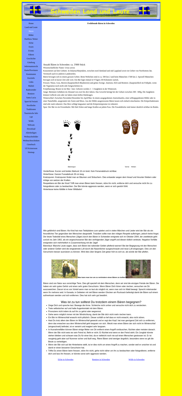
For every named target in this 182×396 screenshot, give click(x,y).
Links (31, 82)
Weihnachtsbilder (31, 137)
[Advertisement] (101, 43)
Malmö (31, 86)
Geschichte (31, 58)
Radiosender (31, 90)
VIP (31, 117)
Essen (31, 47)
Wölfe (31, 121)
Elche (31, 43)
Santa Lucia (31, 98)
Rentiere (31, 94)
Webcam (31, 125)
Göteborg (31, 62)
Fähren (31, 55)
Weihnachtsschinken (31, 140)
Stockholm (31, 105)
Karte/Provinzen (31, 70)
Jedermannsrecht (31, 66)
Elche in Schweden (65, 359)
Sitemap (31, 152)
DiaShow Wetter (31, 39)
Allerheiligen (31, 133)
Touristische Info (31, 113)
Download (31, 129)
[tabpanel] (101, 87)
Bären (31, 31)
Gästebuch (31, 144)
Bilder (31, 35)
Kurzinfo (31, 78)
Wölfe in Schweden (136, 359)
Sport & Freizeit (31, 101)
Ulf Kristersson (31, 148)
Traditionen (31, 109)
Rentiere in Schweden (101, 359)
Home (31, 23)
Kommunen (31, 74)
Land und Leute (31, 27)
